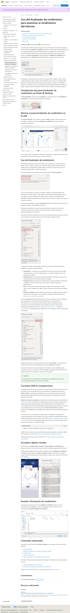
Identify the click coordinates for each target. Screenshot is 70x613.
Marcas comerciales (14, 612)
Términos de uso (4, 612)
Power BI (36, 15)
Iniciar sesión (65, 1)
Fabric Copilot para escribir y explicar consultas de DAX (37, 557)
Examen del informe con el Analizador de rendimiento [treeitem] (10, 63)
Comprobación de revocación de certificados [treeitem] (11, 74)
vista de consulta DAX (26, 402)
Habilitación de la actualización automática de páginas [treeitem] (11, 66)
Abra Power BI (65, 5)
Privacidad (41, 610)
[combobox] (9, 17)
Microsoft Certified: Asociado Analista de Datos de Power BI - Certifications (37, 593)
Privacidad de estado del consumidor (54, 610)
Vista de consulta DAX (29, 555)
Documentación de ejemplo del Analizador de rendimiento (37, 566)
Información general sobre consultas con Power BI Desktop (37, 551)
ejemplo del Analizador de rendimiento (45, 306)
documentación (24, 308)
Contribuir (36, 610)
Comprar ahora (56, 5)
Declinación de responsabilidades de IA (9, 610)
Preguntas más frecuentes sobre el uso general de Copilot (47, 434)
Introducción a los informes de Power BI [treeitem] (10, 25)
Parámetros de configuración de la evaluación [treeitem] (11, 70)
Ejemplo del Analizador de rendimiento (33, 564)
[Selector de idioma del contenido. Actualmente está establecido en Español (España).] (6, 607)
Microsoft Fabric (29, 15)
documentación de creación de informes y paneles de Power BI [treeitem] (9, 20)
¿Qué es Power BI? (28, 549)
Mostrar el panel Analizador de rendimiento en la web (33, 35)
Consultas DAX (27, 553)
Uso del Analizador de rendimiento (29, 37)
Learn (22, 15)
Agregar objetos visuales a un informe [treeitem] (10, 36)
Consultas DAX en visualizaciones (29, 39)
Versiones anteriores (23, 610)
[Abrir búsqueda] (61, 2)
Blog (30, 610)
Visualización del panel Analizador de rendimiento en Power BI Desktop (37, 33)
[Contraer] (16, 14)
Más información (56, 569)
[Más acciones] (66, 15)
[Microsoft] (2, 2)
